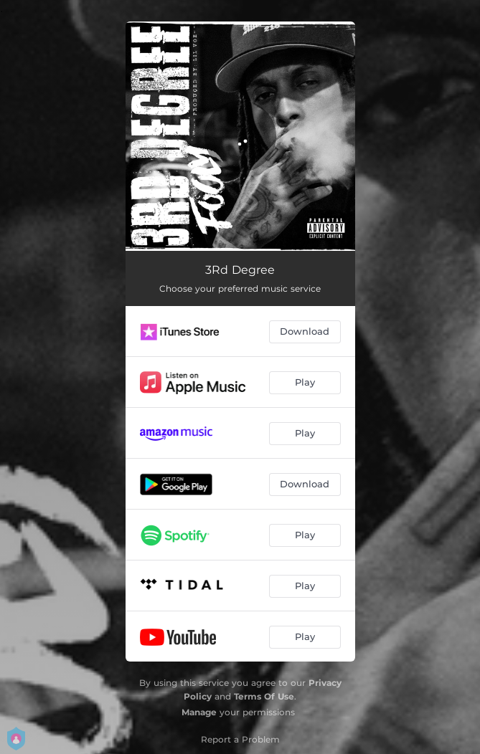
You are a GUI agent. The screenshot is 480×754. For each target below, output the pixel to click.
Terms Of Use (264, 696)
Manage (199, 712)
